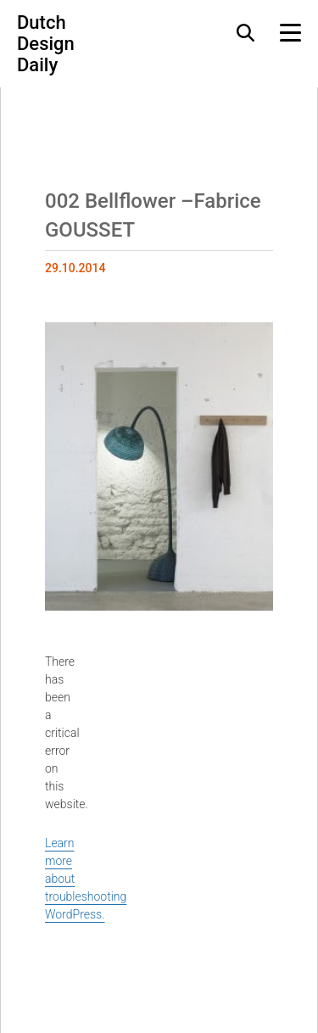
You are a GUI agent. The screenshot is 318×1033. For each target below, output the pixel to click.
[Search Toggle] (245, 33)
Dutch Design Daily (46, 43)
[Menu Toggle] (290, 33)
